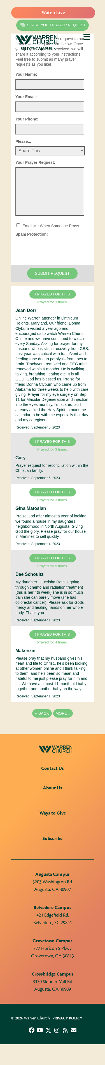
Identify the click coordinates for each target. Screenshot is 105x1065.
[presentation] (58, 250)
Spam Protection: (31, 234)
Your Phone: (26, 119)
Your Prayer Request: (35, 162)
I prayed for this (52, 294)
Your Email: (26, 96)
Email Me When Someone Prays (50, 226)
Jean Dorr (25, 310)
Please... (23, 141)
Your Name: (26, 74)
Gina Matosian (30, 508)
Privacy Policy (67, 1018)
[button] (31, 1030)
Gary (20, 457)
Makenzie (25, 650)
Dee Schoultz (29, 574)
